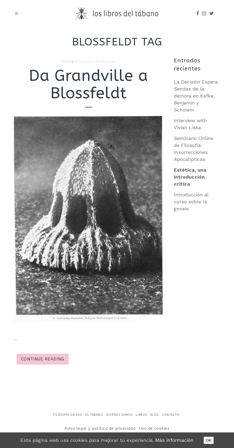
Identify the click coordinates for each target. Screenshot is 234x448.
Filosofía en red (67, 415)
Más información (174, 440)
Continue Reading (42, 359)
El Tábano (94, 415)
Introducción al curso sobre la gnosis (191, 201)
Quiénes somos (119, 415)
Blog (67, 60)
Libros (141, 415)
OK (208, 440)
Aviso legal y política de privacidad (100, 428)
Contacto (170, 415)
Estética (83, 60)
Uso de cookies (154, 428)
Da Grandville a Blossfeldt (88, 84)
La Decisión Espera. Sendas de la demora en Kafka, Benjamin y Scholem (196, 96)
